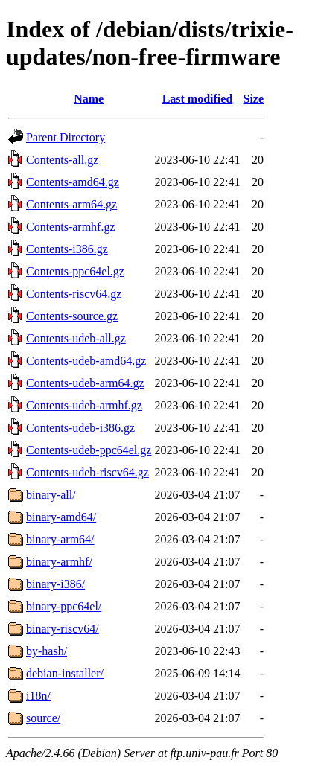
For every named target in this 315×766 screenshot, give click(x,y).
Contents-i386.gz (67, 249)
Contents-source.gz (72, 316)
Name (89, 98)
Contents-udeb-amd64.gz (86, 360)
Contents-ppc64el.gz (75, 271)
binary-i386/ (55, 584)
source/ (43, 718)
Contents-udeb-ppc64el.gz (88, 450)
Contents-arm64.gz (71, 204)
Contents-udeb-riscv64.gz (87, 472)
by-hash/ (46, 651)
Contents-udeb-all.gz (76, 338)
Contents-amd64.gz (72, 182)
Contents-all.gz (62, 159)
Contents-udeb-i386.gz (80, 427)
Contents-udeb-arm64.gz (85, 383)
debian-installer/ (65, 673)
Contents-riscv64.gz (73, 293)
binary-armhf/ (59, 561)
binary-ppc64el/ (63, 606)
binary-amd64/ (61, 517)
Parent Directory (65, 137)
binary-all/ (51, 494)
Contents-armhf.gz (70, 226)
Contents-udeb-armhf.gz (84, 405)
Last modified (197, 98)
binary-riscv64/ (62, 628)
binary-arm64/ (60, 539)
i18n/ (38, 695)
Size (254, 98)
